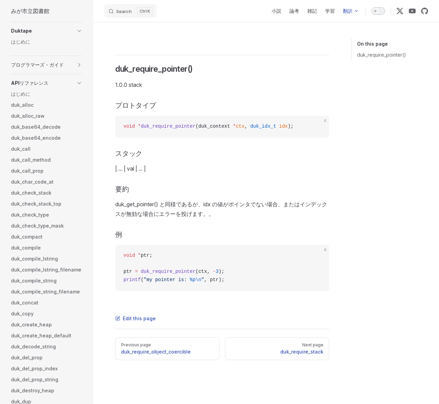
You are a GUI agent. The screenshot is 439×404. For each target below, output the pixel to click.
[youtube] (412, 11)
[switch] (378, 11)
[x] (400, 11)
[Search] (130, 11)
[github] (424, 11)
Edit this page (135, 318)
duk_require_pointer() (381, 55)
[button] (46, 30)
